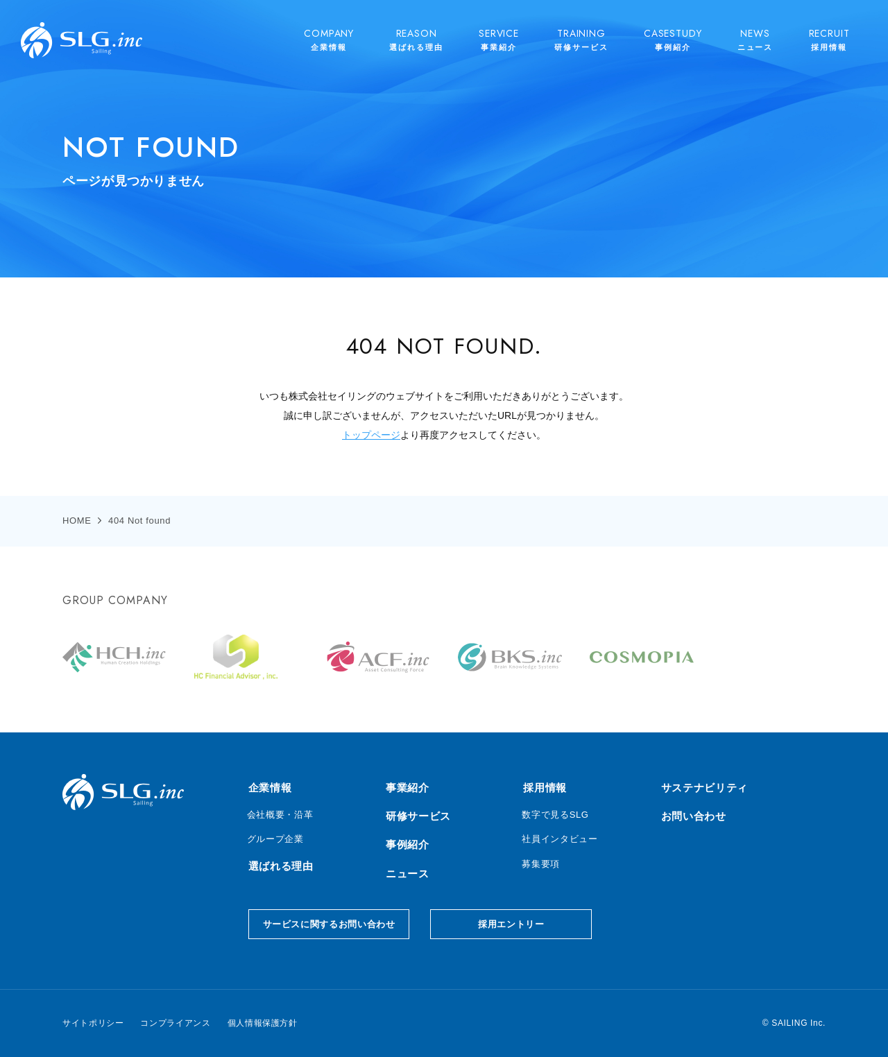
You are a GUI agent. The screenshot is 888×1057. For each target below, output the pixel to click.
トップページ (371, 434)
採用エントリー (511, 924)
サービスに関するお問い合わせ (329, 924)
